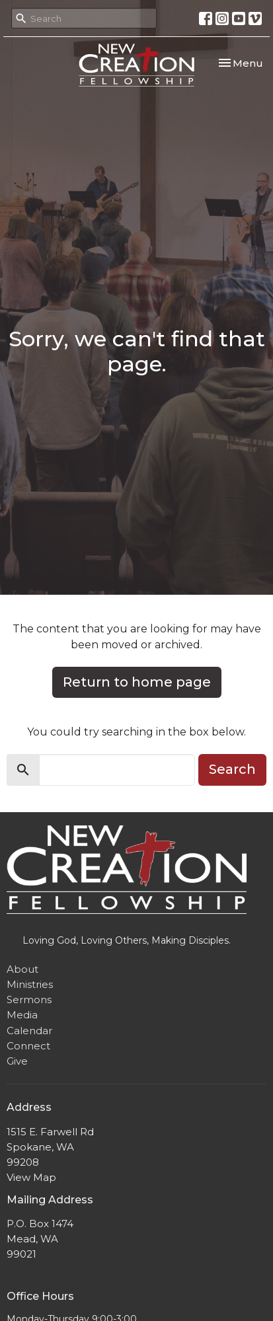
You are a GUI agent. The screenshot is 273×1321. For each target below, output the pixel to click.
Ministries (30, 984)
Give (17, 1061)
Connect (28, 1045)
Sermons (29, 999)
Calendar (29, 1030)
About (22, 969)
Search (232, 769)
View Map (31, 1177)
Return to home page (137, 682)
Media (22, 1014)
